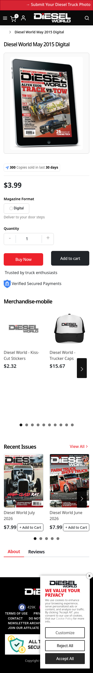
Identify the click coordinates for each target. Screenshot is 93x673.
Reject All (65, 646)
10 (72, 425)
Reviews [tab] (36, 552)
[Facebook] (27, 607)
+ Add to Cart (30, 527)
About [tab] (14, 551)
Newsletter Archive (25, 623)
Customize (65, 633)
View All (79, 446)
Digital (16, 208)
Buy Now (23, 259)
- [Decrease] (10, 237)
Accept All (65, 659)
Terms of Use (16, 613)
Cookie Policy (64, 619)
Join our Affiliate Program (32, 628)
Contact (15, 618)
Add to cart (70, 258)
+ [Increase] (48, 237)
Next (82, 368)
